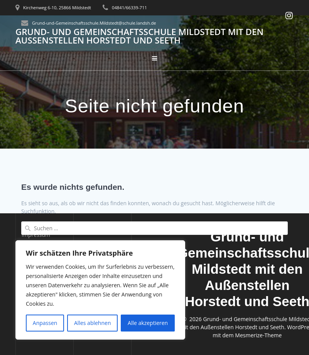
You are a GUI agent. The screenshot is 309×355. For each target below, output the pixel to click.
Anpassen (45, 323)
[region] (100, 290)
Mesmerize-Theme (258, 335)
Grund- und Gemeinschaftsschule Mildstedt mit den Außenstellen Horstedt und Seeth (139, 36)
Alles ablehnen (92, 323)
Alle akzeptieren (148, 323)
